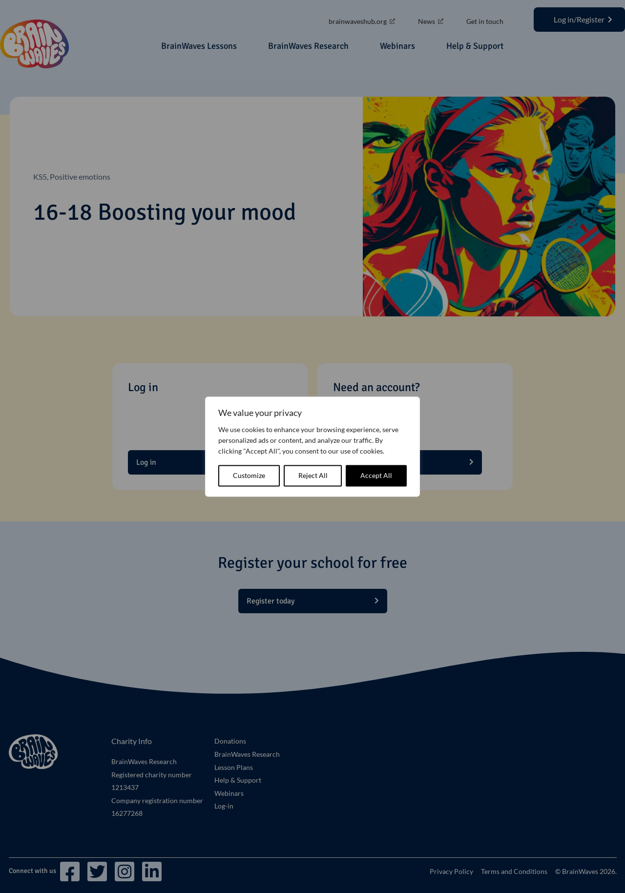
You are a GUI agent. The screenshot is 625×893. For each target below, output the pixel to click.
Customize (249, 475)
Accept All (376, 475)
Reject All (313, 475)
